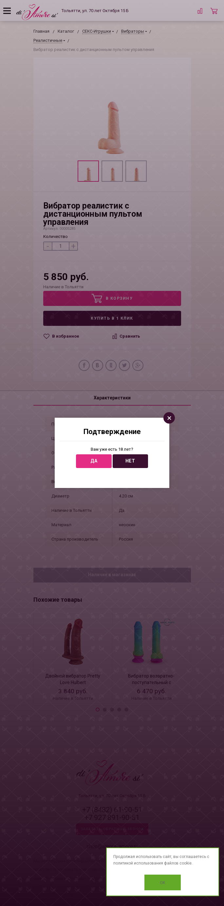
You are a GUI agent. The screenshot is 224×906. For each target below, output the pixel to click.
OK (162, 882)
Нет (130, 461)
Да (93, 461)
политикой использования (138, 863)
